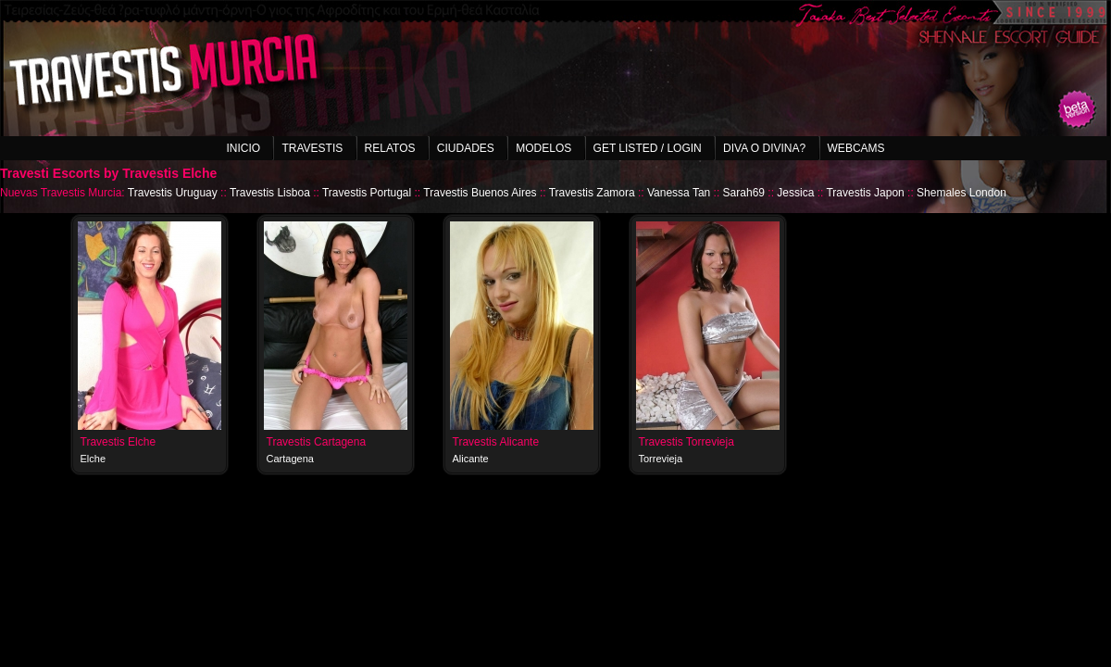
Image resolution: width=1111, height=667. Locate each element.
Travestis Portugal (366, 192)
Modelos (543, 148)
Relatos (390, 148)
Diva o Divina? (764, 148)
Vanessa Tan (678, 192)
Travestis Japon (865, 192)
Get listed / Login (647, 148)
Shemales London (961, 192)
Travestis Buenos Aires (479, 192)
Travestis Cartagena (317, 441)
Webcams (856, 148)
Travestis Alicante (496, 441)
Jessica (795, 192)
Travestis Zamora (592, 192)
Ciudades (465, 148)
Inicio (243, 148)
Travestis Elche (118, 441)
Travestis (312, 148)
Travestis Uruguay (173, 192)
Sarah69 (744, 192)
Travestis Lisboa (270, 192)
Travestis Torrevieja (686, 441)
